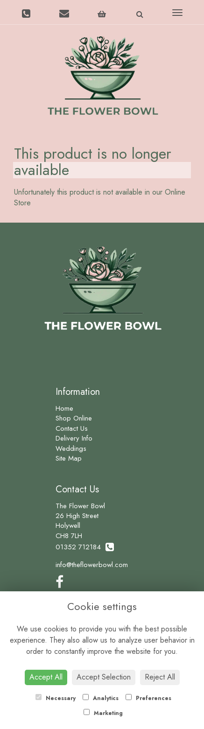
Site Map (69, 458)
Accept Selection (104, 677)
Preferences (148, 698)
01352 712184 (85, 547)
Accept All (46, 677)
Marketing (103, 713)
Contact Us (72, 428)
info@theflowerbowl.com (92, 565)
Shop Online (74, 418)
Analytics (101, 698)
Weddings (71, 448)
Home (64, 408)
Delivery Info (74, 438)
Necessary (55, 698)
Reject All (160, 677)
